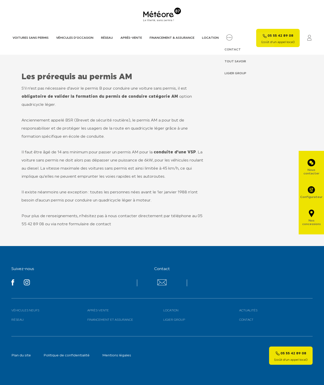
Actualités (248, 310)
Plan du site (21, 355)
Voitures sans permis (31, 37)
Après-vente (131, 37)
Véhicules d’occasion (74, 37)
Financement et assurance (110, 319)
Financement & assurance (172, 37)
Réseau (107, 37)
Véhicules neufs (25, 310)
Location (210, 37)
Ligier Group (174, 319)
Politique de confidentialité (67, 355)
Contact (246, 319)
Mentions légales (116, 355)
